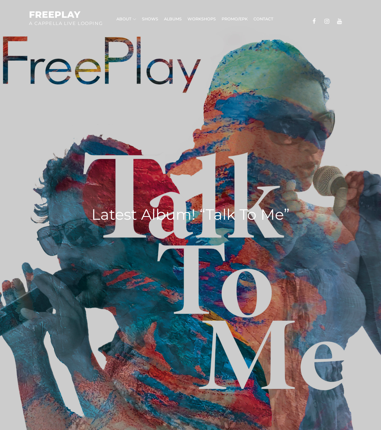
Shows (150, 19)
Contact (263, 19)
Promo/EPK (235, 19)
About (126, 19)
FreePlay (54, 14)
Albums (173, 19)
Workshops (201, 19)
